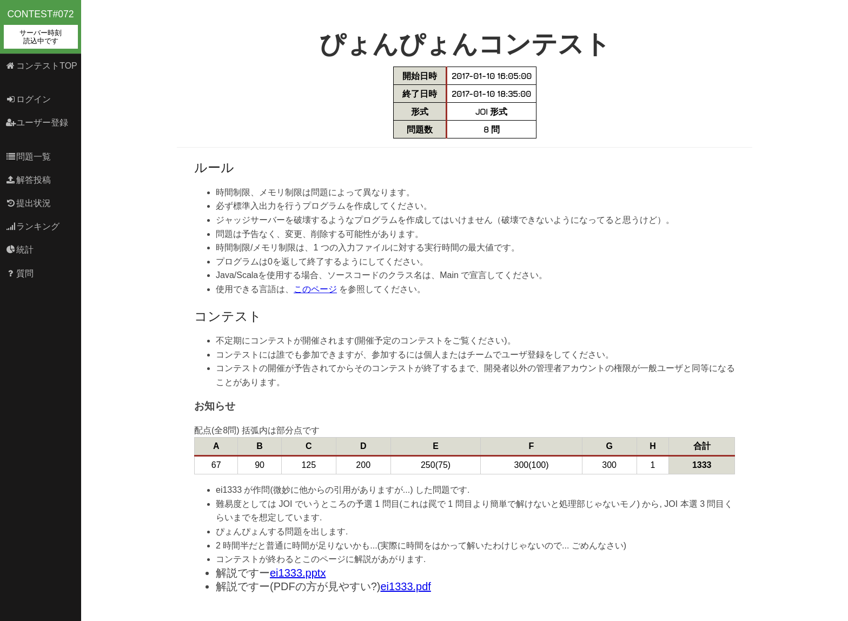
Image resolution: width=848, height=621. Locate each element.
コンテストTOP (41, 65)
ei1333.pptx (298, 573)
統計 (19, 249)
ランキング (32, 226)
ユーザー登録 (37, 122)
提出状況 (28, 203)
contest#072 (41, 29)
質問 (19, 273)
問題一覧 (28, 156)
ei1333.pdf (405, 586)
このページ (315, 289)
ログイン (28, 99)
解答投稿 (28, 179)
